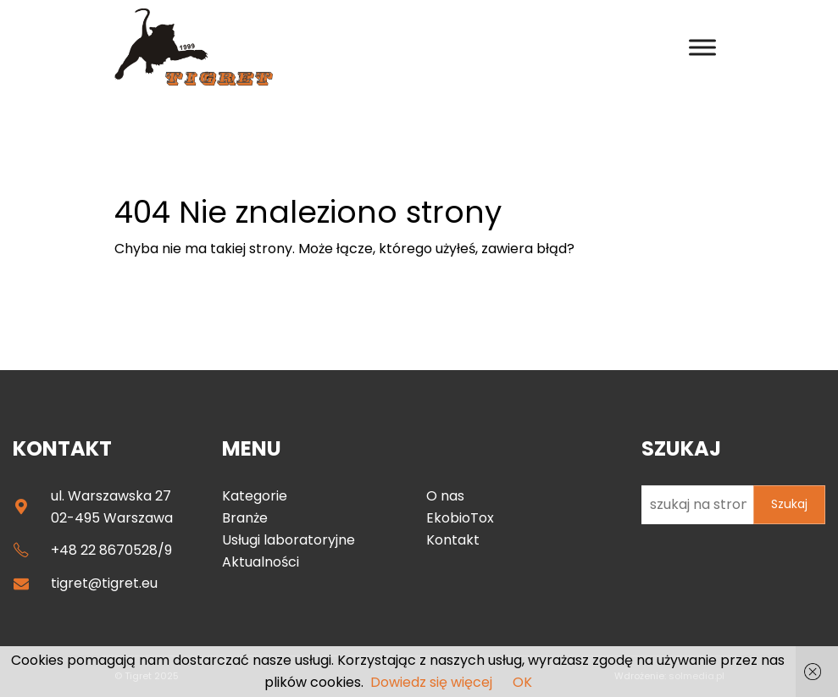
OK (522, 682)
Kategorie (254, 496)
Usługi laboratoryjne (288, 540)
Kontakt (453, 540)
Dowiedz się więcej (431, 682)
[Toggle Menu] (702, 47)
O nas (445, 496)
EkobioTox (460, 518)
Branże (245, 518)
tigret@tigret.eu (104, 583)
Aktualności (260, 562)
